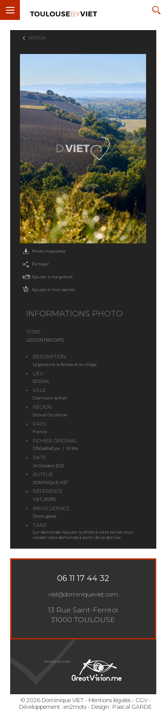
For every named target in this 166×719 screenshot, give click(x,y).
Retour (37, 37)
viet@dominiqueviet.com (83, 594)
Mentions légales (110, 700)
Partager (34, 264)
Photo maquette (43, 251)
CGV (141, 700)
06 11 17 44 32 (83, 578)
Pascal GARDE (132, 707)
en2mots (75, 707)
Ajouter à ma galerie (46, 277)
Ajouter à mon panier (47, 289)
